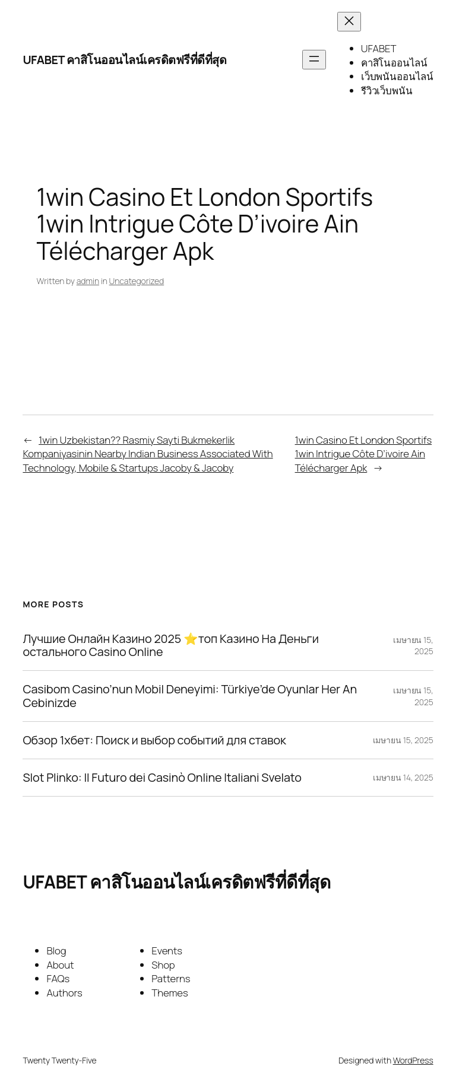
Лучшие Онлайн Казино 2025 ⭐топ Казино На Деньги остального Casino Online (170, 645)
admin (88, 280)
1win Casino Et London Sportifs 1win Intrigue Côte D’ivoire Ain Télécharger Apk (363, 454)
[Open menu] (314, 59)
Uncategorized (136, 280)
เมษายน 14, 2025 (403, 777)
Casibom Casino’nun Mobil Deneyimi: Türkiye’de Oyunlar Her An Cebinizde (190, 696)
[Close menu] (349, 21)
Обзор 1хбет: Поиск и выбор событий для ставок (154, 740)
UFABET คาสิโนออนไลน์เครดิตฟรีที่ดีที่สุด (124, 60)
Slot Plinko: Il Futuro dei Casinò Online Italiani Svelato (162, 777)
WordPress (413, 1060)
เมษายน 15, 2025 (403, 740)
